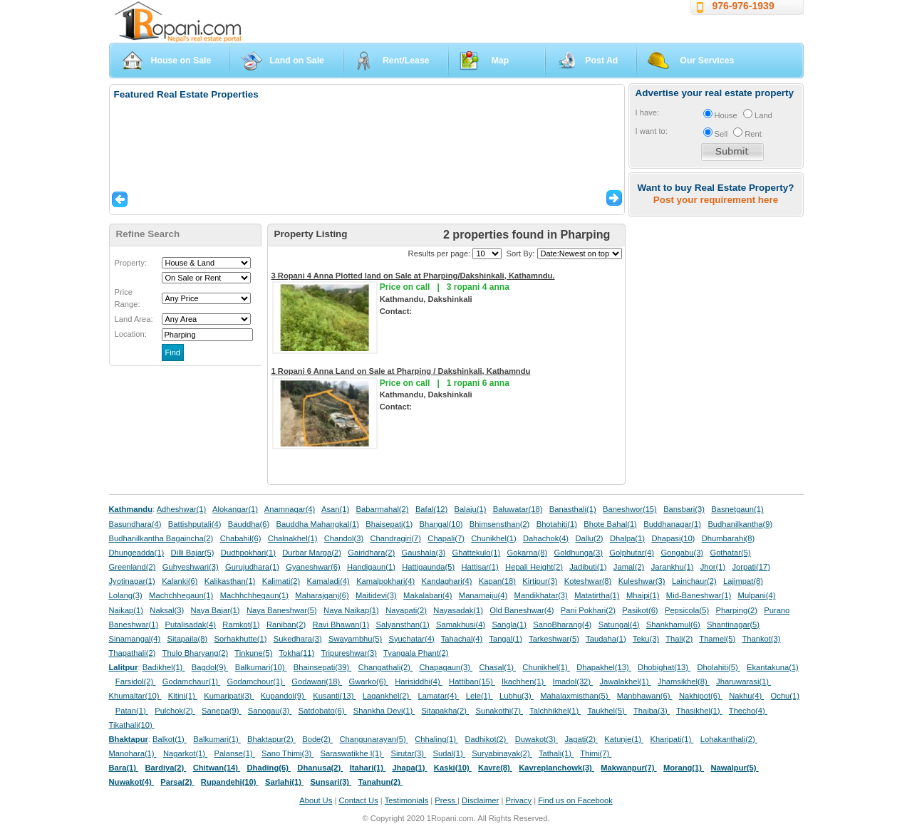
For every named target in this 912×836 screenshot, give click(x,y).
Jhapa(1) (409, 767)
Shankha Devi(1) (384, 710)
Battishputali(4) (195, 524)
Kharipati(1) (671, 739)
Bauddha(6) (248, 524)
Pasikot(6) (640, 610)
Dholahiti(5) (718, 667)
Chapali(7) (446, 538)
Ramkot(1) (240, 624)
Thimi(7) (595, 753)
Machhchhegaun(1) (254, 595)
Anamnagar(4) (290, 509)
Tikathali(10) (132, 725)
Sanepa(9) (221, 710)
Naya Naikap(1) (351, 610)
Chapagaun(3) (445, 667)
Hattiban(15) (472, 681)
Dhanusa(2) (320, 767)
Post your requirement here (715, 199)
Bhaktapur (128, 739)
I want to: (652, 131)
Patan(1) (131, 710)
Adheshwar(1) (182, 509)
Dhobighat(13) (664, 667)
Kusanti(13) (334, 695)
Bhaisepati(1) (389, 524)
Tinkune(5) (253, 653)
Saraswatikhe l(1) (353, 753)
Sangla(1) (509, 624)
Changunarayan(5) (373, 739)
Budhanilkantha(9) (740, 524)
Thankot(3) (761, 638)
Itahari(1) (367, 767)
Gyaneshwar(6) (313, 567)
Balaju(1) (471, 509)
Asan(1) (335, 509)
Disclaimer (480, 800)
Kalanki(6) (179, 581)
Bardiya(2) (166, 767)
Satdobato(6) (323, 710)
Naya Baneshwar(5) (282, 610)
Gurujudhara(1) (252, 567)
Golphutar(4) (631, 552)
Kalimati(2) (281, 581)
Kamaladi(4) (327, 581)
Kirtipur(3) (539, 581)
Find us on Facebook (575, 800)
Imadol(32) (573, 681)
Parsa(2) (177, 782)
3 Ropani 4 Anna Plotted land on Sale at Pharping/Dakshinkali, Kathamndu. (413, 275)
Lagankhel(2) (387, 695)
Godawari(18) (316, 681)
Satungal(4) (619, 624)
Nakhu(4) (746, 695)
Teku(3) (646, 638)
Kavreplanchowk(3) (556, 767)
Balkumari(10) (261, 667)
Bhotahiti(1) (557, 524)
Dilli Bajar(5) (192, 552)
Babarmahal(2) (382, 509)
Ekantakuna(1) (773, 667)
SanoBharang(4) (562, 624)
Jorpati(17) (751, 567)
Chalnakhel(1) (293, 538)
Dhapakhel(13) (603, 667)
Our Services (707, 61)
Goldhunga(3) (578, 552)
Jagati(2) (581, 739)
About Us (315, 800)
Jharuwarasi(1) (743, 681)
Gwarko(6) (368, 681)
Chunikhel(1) (493, 538)
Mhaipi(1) (643, 595)
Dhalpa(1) (627, 538)
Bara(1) (124, 767)
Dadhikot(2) (486, 739)
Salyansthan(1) (402, 624)
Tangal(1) (505, 638)
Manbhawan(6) (645, 695)
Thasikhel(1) (699, 710)
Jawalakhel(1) (625, 681)
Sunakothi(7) (499, 710)
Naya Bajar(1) (215, 610)
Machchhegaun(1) (181, 595)
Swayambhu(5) (355, 638)
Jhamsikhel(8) (684, 681)
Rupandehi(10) (230, 782)
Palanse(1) (234, 753)
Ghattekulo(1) (476, 552)
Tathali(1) (556, 753)
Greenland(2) (132, 567)
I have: (648, 112)
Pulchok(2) (175, 710)
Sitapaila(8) (187, 638)
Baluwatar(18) (518, 509)
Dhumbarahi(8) (728, 538)
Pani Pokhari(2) (588, 610)
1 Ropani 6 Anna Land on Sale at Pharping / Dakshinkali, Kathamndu (401, 371)
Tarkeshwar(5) (554, 638)
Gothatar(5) (730, 552)
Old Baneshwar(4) (521, 610)
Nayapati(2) (406, 610)
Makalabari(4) (427, 595)
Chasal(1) (497, 667)
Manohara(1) (133, 753)
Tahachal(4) (461, 638)
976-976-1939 (743, 5)
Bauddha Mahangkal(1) (317, 524)
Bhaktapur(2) (271, 739)
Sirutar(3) (408, 753)
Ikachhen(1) (524, 681)
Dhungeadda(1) (137, 552)
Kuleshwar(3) (641, 581)
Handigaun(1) (371, 567)
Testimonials (407, 800)
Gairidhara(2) (371, 552)
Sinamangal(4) (135, 638)
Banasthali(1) (572, 509)
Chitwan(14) (217, 767)
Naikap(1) (126, 610)
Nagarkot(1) (185, 753)
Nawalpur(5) (734, 767)
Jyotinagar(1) (132, 581)
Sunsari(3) (330, 782)
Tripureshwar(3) (349, 653)
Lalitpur (123, 667)
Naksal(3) (167, 610)
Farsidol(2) (135, 681)
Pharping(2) (736, 610)
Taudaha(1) (606, 638)
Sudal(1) (449, 753)
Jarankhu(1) (672, 567)
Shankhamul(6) (673, 624)
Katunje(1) (623, 739)
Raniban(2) (286, 624)
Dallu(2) (589, 538)
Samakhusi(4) (460, 624)
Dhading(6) (269, 767)
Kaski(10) (453, 767)
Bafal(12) (431, 509)
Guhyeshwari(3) (190, 567)
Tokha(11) (297, 653)
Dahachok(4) (546, 538)
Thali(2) (679, 638)
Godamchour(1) (256, 681)
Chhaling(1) (436, 739)
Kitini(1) (182, 695)
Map (500, 61)
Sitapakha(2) (446, 710)
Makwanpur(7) (628, 767)
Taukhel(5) (606, 710)
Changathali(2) (385, 667)
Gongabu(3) (681, 552)
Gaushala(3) (424, 552)
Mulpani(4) (757, 595)
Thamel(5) (717, 638)
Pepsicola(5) (687, 610)
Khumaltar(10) (135, 695)
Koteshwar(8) (588, 581)
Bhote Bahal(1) (610, 524)
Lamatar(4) (439, 695)
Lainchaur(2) (694, 581)
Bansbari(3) (684, 509)
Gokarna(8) (527, 552)
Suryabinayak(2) (502, 753)
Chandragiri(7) (395, 538)
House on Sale (181, 61)
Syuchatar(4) (412, 638)
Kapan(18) (497, 581)
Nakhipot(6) (700, 695)
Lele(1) (479, 695)
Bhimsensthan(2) (500, 524)
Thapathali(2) (132, 653)
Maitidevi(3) (376, 595)
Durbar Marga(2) (311, 552)
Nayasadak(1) (458, 610)
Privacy (518, 800)
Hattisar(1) (480, 567)
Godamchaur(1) (191, 681)
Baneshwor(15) (630, 509)
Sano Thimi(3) (287, 753)
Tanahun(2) (380, 782)
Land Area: (134, 319)
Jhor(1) (712, 567)
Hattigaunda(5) (428, 567)
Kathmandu (131, 509)
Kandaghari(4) (447, 581)
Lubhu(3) (516, 695)
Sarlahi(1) (284, 782)
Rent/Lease (406, 61)
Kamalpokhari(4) (385, 581)
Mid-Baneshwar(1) (698, 595)
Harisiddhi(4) (418, 681)
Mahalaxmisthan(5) (575, 695)
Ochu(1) (785, 695)
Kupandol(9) (283, 695)
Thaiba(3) (651, 710)
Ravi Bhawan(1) (341, 624)
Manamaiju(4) (483, 595)
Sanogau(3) (270, 710)
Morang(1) (683, 767)
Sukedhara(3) (298, 638)
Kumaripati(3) (229, 695)
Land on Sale (296, 61)
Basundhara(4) (135, 524)
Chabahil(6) (240, 538)
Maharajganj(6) (321, 595)
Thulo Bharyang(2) (195, 653)
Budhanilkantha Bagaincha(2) (161, 538)
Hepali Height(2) (534, 567)
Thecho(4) (748, 710)
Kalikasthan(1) (230, 581)
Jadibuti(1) (587, 567)
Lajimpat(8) (743, 581)
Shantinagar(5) (733, 624)
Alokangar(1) (235, 509)
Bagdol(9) (210, 667)
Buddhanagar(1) (672, 524)
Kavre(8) (495, 767)
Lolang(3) (125, 595)
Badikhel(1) (163, 667)
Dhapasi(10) (673, 538)
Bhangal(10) (440, 524)
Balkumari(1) (217, 739)
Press (446, 800)
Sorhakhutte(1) (240, 638)
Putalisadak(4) (190, 624)
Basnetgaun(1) (737, 509)
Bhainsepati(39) (322, 667)
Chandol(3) (343, 538)
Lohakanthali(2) (728, 739)
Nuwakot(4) (131, 782)
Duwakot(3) (536, 739)
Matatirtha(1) (596, 595)
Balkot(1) (169, 739)
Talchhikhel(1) (555, 710)
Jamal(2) (629, 567)
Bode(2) (317, 739)
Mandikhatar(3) (541, 595)
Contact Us (358, 800)
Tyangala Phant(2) (415, 653)
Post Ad (601, 61)
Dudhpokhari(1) (248, 552)
